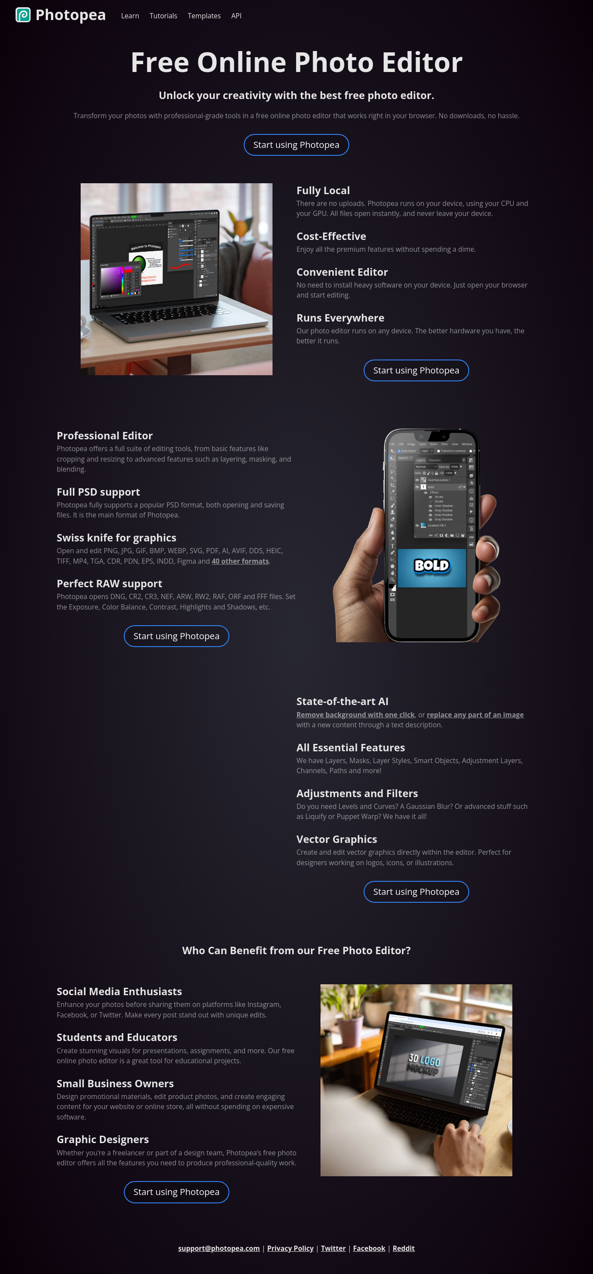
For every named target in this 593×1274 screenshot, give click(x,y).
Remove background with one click (355, 714)
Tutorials (163, 16)
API (237, 16)
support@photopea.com (219, 1248)
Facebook (369, 1248)
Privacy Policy (290, 1248)
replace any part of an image (475, 714)
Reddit (404, 1248)
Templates (204, 16)
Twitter (333, 1248)
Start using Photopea (296, 144)
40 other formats (240, 561)
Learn (130, 16)
